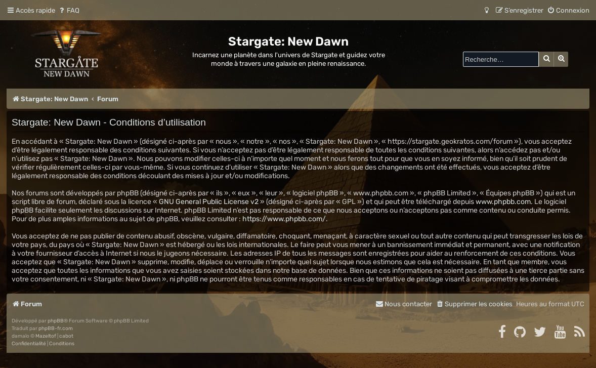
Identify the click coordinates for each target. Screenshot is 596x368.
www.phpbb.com (503, 201)
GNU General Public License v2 (209, 201)
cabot (66, 336)
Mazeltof (45, 336)
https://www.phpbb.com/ (284, 219)
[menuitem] (68, 10)
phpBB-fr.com (55, 328)
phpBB (56, 321)
